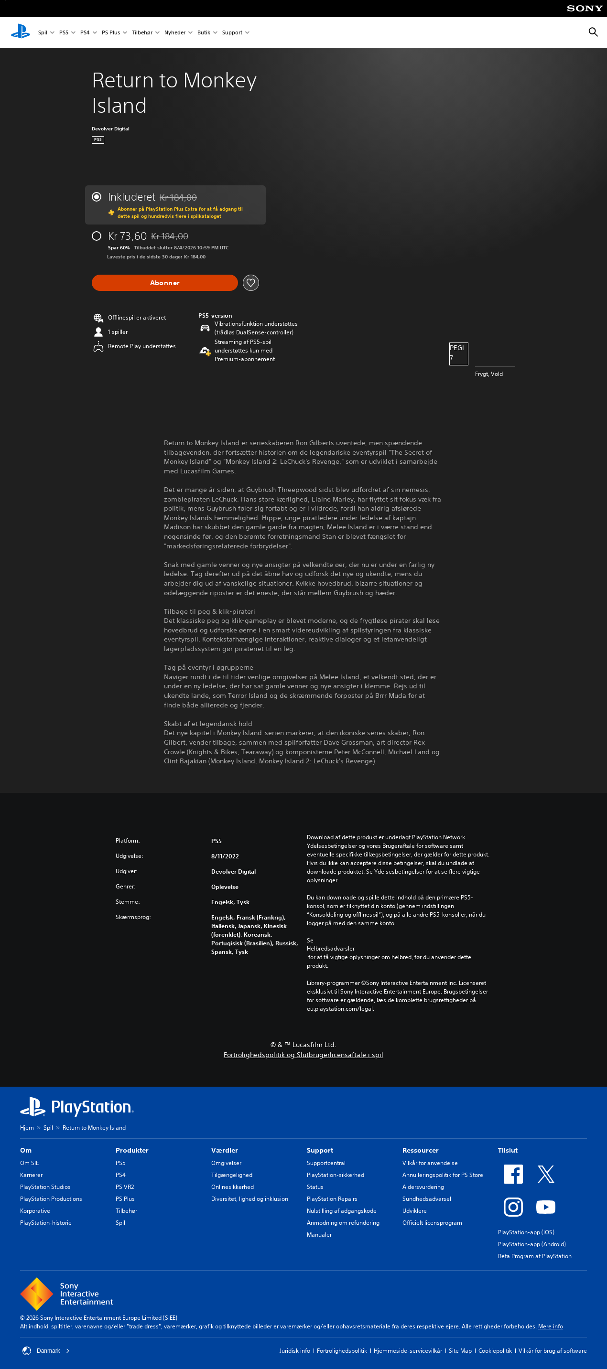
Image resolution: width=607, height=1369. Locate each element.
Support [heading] (320, 1150)
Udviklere (414, 1211)
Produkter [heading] (132, 1150)
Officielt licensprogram (432, 1223)
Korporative (35, 1211)
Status (315, 1187)
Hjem (27, 1127)
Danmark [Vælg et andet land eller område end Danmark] (46, 1351)
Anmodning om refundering (343, 1223)
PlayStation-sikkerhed (335, 1175)
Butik (203, 32)
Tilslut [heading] (508, 1150)
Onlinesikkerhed (232, 1187)
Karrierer (31, 1175)
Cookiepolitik (495, 1351)
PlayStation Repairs (332, 1199)
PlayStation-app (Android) (532, 1244)
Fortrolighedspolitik (342, 1351)
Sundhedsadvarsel (426, 1199)
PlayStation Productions (51, 1199)
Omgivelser (226, 1163)
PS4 (85, 32)
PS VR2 (125, 1187)
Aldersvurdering (423, 1187)
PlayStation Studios (45, 1187)
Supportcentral (326, 1163)
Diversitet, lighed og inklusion (249, 1199)
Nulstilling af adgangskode (342, 1211)
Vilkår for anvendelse (430, 1163)
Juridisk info (295, 1351)
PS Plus (111, 32)
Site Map (460, 1351)
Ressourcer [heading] (420, 1150)
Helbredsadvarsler (331, 948)
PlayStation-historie (46, 1223)
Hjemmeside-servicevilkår (408, 1351)
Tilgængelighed (231, 1175)
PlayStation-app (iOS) (526, 1232)
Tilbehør (142, 32)
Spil (42, 32)
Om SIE (29, 1163)
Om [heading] (26, 1150)
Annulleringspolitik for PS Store (442, 1175)
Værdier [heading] (224, 1150)
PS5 (63, 32)
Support (232, 32)
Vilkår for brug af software (553, 1351)
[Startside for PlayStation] (21, 32)
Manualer (319, 1234)
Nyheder (174, 32)
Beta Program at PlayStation (535, 1256)
